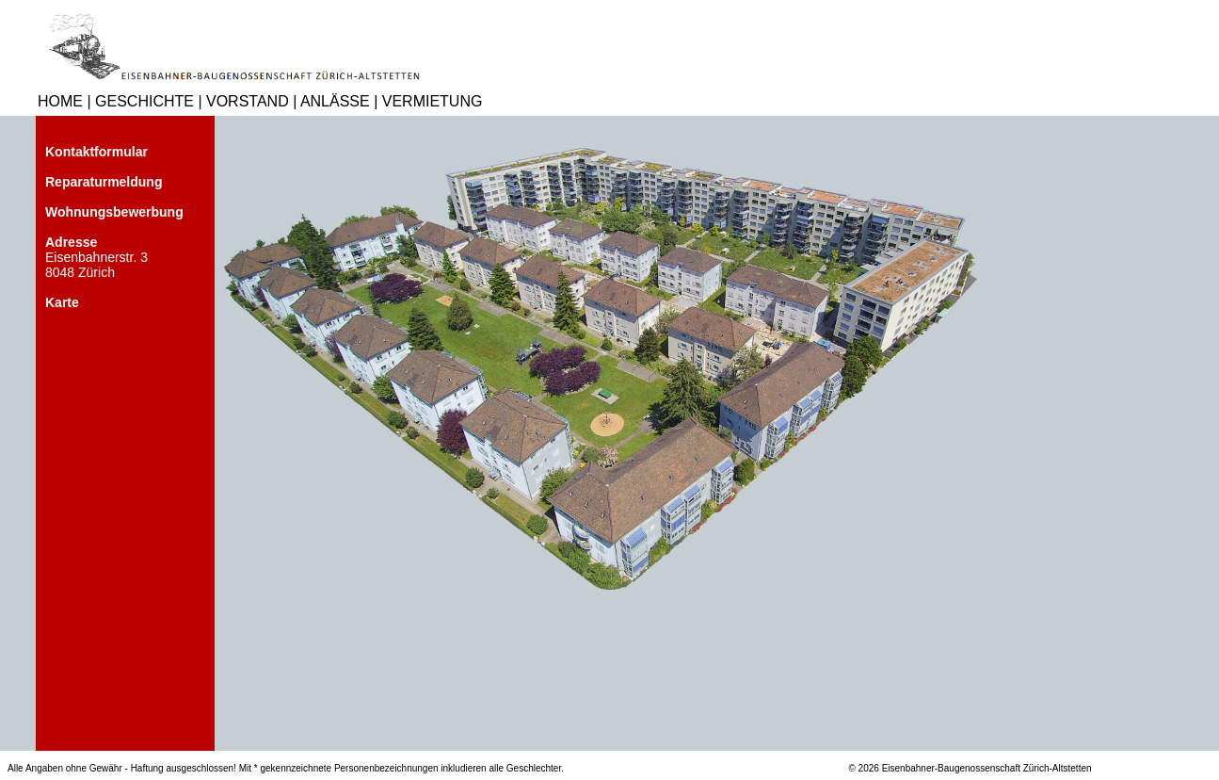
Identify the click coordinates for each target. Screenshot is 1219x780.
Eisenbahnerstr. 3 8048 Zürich (96, 257)
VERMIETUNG (432, 101)
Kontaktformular (96, 151)
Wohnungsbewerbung (114, 211)
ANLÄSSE (335, 101)
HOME (60, 101)
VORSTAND (247, 101)
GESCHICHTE (144, 101)
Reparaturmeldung (103, 181)
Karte (62, 302)
